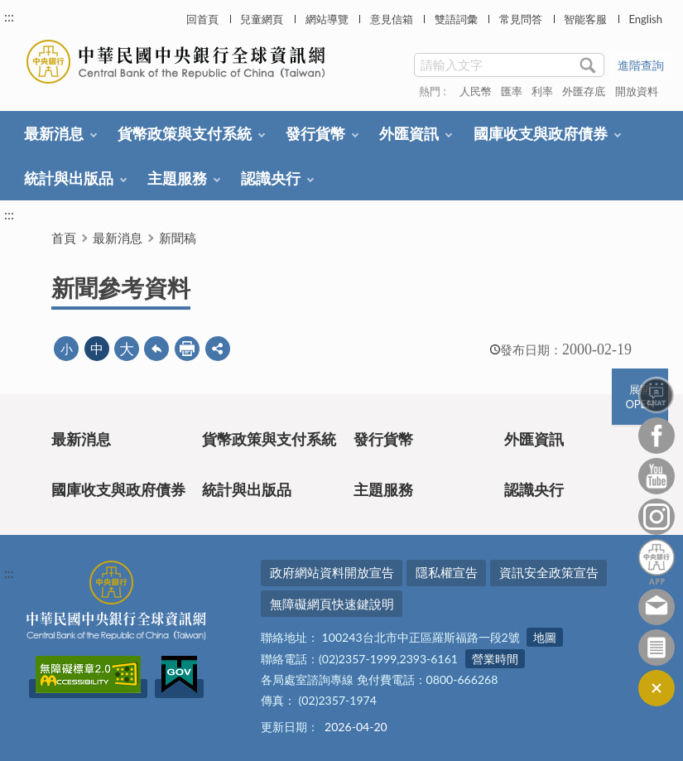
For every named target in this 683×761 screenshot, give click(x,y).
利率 (542, 91)
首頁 (63, 237)
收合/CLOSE (656, 688)
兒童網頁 (261, 19)
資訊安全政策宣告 (549, 572)
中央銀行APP (656, 562)
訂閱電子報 (656, 647)
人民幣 (475, 91)
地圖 (544, 637)
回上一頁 (156, 348)
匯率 (511, 91)
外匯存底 (583, 91)
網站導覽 (327, 19)
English (644, 19)
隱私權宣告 (447, 572)
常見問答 (520, 19)
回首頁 (202, 19)
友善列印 (187, 348)
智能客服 (585, 19)
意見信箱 (391, 19)
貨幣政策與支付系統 (185, 133)
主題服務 (177, 178)
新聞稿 (177, 237)
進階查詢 (641, 65)
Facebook (656, 435)
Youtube (656, 476)
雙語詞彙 (456, 19)
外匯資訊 (409, 133)
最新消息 (54, 133)
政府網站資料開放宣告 (332, 572)
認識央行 (271, 178)
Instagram (656, 517)
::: (9, 16)
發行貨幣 (315, 133)
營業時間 (495, 659)
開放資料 (636, 91)
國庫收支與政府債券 (541, 133)
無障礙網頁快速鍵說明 (332, 603)
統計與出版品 (68, 178)
